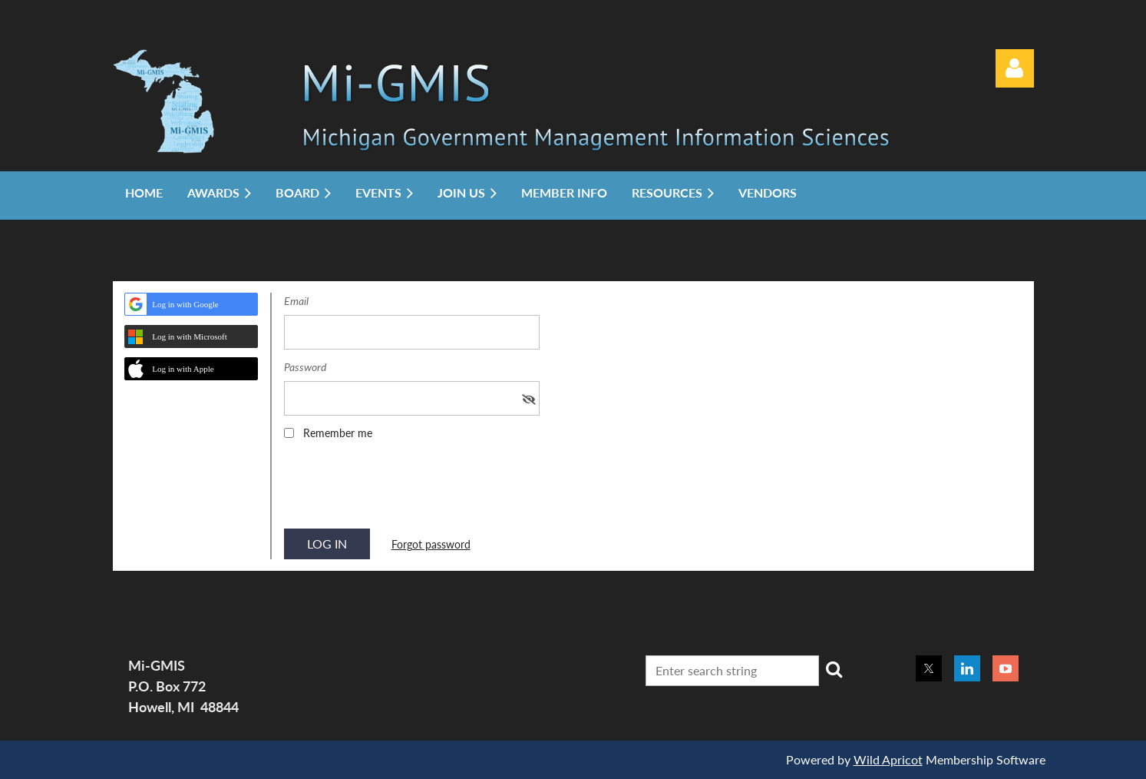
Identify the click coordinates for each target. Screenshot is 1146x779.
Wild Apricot (888, 759)
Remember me (337, 432)
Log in (1015, 68)
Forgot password (431, 544)
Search (833, 669)
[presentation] (400, 489)
